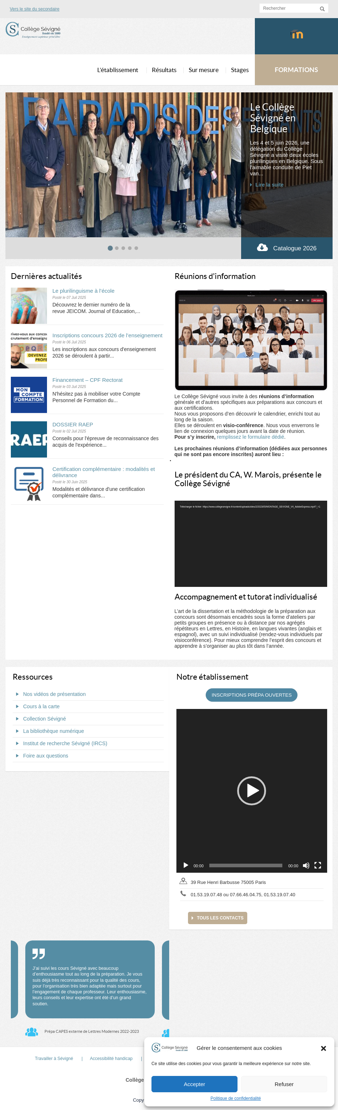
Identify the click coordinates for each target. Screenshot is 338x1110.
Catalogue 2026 (287, 247)
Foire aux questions (40, 755)
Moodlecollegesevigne (296, 42)
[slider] (245, 865)
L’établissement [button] (117, 69)
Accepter (194, 1084)
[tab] (110, 248)
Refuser (284, 1084)
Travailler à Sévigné (54, 1058)
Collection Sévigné (39, 718)
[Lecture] (185, 865)
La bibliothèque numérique (48, 731)
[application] (251, 544)
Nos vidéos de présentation (49, 694)
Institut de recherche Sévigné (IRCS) (60, 743)
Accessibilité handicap (111, 1058)
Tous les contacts (220, 918)
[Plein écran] (317, 865)
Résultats (164, 69)
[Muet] (306, 865)
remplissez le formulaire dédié (250, 437)
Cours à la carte (36, 706)
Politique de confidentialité (235, 1098)
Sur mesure (204, 69)
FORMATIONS (296, 70)
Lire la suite (270, 185)
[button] (323, 1048)
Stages (240, 69)
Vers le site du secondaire (34, 9)
